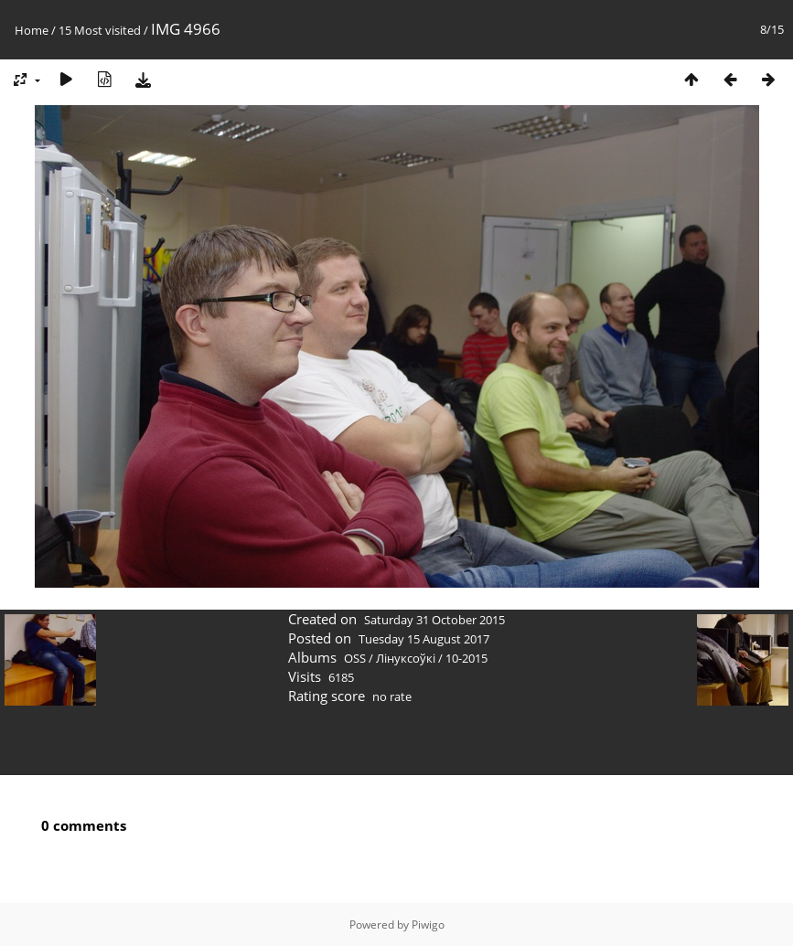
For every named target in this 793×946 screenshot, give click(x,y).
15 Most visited (100, 30)
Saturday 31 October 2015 (434, 619)
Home (31, 30)
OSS (355, 658)
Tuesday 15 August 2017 (424, 639)
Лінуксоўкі (405, 658)
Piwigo (428, 924)
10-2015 (466, 658)
